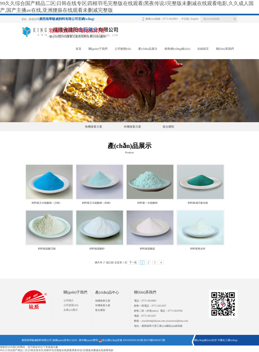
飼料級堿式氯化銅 (198, 203)
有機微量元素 (132, 126)
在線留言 (203, 48)
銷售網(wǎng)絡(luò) (177, 48)
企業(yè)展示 (70, 310)
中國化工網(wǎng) (227, 340)
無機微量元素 (93, 126)
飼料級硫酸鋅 (97, 248)
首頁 (78, 48)
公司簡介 (68, 300)
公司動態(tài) (123, 48)
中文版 (185, 18)
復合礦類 (168, 126)
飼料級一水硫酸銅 (147, 203)
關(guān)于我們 (98, 48)
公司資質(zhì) (70, 305)
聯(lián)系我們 (225, 48)
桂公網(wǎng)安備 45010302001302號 (121, 340)
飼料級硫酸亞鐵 (47, 248)
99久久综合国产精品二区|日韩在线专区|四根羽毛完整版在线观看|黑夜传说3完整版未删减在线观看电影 (56, 350)
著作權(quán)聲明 (88, 340)
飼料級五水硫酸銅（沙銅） (47, 203)
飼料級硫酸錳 (147, 248)
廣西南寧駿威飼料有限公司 (37, 340)
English (194, 18)
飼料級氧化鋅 (197, 248)
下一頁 (133, 262)
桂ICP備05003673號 (154, 340)
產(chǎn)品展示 (147, 48)
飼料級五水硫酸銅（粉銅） (97, 203)
